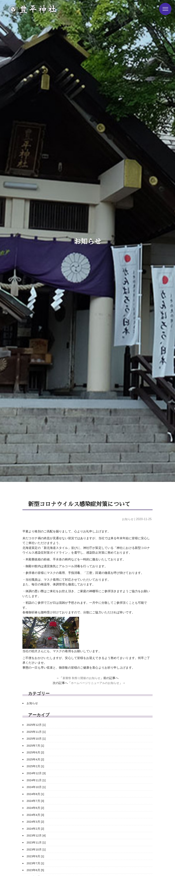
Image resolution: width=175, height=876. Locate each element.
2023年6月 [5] (36, 870)
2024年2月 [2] (36, 828)
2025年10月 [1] (37, 738)
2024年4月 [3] (36, 814)
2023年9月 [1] (36, 856)
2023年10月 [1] (37, 849)
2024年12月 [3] (37, 773)
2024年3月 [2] (36, 821)
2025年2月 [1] (36, 766)
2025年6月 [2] (36, 752)
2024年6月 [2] (36, 807)
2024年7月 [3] (36, 800)
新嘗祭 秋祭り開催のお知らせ (81, 678)
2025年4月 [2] (36, 759)
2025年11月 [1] (37, 731)
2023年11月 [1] (37, 842)
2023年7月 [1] (36, 863)
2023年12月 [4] (37, 835)
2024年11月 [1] (37, 780)
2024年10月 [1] (37, 787)
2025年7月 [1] (36, 745)
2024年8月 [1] (36, 794)
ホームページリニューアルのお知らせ (95, 683)
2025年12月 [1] (37, 724)
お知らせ (127, 519)
